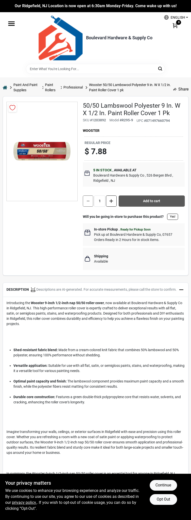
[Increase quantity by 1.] (111, 201)
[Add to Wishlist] (12, 107)
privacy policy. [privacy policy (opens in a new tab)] (24, 502)
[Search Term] (95, 69)
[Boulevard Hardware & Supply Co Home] (61, 38)
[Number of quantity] (99, 201)
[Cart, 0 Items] (175, 25)
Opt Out (163, 499)
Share (181, 89)
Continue (163, 485)
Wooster (91, 131)
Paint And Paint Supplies (25, 87)
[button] (174, 17)
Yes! (172, 216)
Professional (73, 87)
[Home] (5, 87)
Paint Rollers (50, 87)
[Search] (160, 68)
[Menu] (11, 23)
